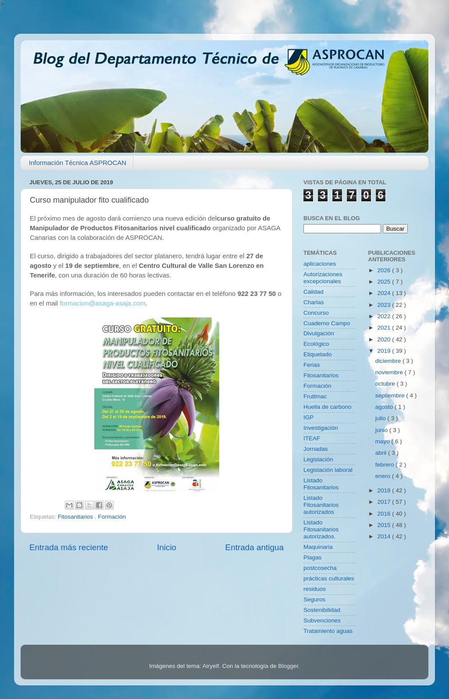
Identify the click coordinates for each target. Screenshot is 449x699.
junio (382, 430)
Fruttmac (315, 396)
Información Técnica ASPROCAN (77, 162)
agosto (385, 407)
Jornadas (315, 449)
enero (383, 476)
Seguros (314, 599)
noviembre (390, 372)
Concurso (316, 312)
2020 (384, 339)
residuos (314, 589)
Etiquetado (317, 354)
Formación (112, 516)
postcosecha (320, 568)
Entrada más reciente (68, 547)
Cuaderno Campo (326, 323)
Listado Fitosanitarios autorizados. (321, 529)
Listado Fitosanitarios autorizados (321, 505)
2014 (384, 536)
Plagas (312, 557)
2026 (384, 270)
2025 (384, 281)
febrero (385, 464)
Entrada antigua (254, 547)
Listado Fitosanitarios (321, 484)
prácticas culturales (328, 578)
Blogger (288, 666)
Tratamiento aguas (328, 631)
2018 (384, 490)
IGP (308, 417)
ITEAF (311, 438)
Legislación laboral (328, 470)
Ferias (311, 365)
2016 (384, 513)
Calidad (313, 291)
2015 (384, 525)
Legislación (318, 459)
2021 (384, 327)
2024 (384, 293)
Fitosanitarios (76, 516)
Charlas (313, 302)
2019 (384, 351)
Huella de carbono (327, 407)
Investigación (320, 428)
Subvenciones (322, 620)
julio (381, 418)
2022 (384, 316)
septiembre (390, 395)
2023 (384, 305)
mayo (383, 441)
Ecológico (316, 344)
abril (381, 453)
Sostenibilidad (321, 610)
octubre (386, 383)
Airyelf (211, 666)
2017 (384, 502)
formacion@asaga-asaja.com (102, 303)
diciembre (389, 361)
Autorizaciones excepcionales (322, 278)
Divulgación (318, 333)
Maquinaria (318, 547)
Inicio (166, 547)
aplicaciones (319, 263)
